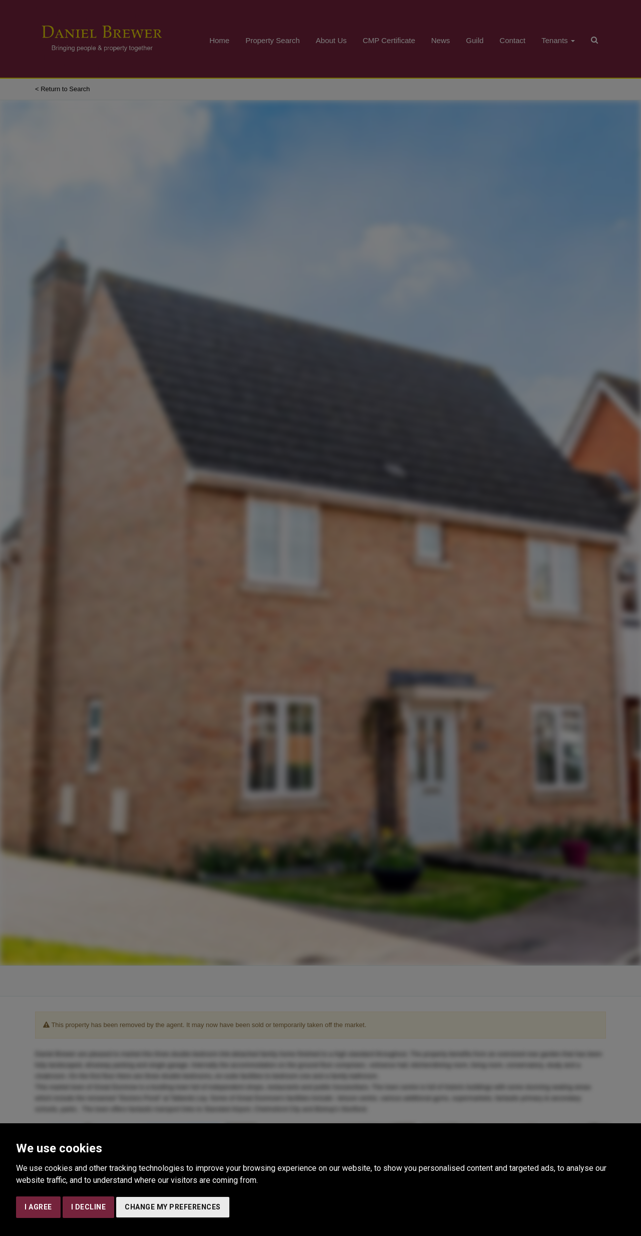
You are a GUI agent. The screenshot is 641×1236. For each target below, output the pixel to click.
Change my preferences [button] (173, 1207)
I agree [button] (38, 1207)
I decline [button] (88, 1207)
